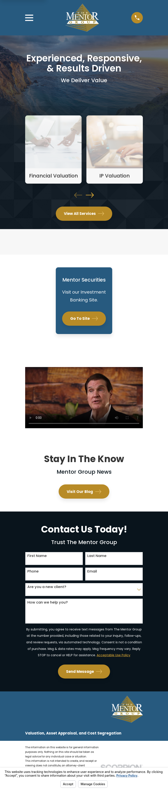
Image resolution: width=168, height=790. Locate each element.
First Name (37, 555)
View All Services (84, 214)
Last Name (97, 555)
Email (92, 571)
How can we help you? (47, 602)
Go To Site (84, 318)
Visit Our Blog (84, 492)
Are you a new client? (46, 587)
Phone (33, 571)
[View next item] (90, 195)
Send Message (84, 671)
